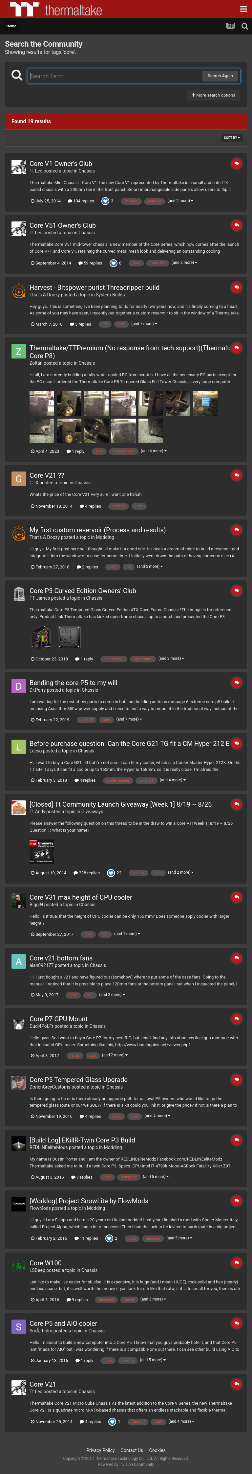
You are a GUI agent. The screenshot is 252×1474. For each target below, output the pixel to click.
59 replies (90, 263)
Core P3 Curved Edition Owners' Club (83, 591)
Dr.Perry (38, 690)
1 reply (76, 451)
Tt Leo (36, 170)
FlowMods (40, 1208)
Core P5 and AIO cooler (63, 1323)
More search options (213, 95)
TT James (40, 598)
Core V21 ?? (47, 475)
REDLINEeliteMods (49, 1147)
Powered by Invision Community (126, 1464)
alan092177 (42, 965)
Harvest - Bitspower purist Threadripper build (94, 287)
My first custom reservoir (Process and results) (98, 530)
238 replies (87, 872)
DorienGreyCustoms (50, 1087)
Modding (105, 537)
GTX (34, 482)
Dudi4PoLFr (41, 1026)
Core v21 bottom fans (61, 958)
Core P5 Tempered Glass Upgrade (79, 1080)
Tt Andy (37, 811)
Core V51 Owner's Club (63, 225)
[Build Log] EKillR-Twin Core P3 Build (82, 1140)
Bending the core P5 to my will (73, 683)
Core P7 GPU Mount (59, 1019)
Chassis (86, 170)
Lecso (36, 750)
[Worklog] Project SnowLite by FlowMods (89, 1201)
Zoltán (36, 363)
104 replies (81, 200)
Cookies (157, 1450)
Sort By (232, 138)
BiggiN (36, 904)
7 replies (82, 1177)
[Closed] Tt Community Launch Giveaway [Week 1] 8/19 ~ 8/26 (121, 804)
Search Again (220, 75)
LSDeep (37, 1270)
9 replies (77, 1299)
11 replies (86, 1238)
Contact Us (132, 1450)
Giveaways (92, 811)
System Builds (110, 294)
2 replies (87, 566)
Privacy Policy (100, 1450)
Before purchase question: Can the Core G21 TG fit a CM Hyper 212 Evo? (135, 744)
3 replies (80, 324)
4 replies (90, 506)
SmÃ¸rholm (41, 1330)
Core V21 (43, 1384)
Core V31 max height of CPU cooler (81, 897)
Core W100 (46, 1263)
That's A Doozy (45, 294)
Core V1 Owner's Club (61, 164)
